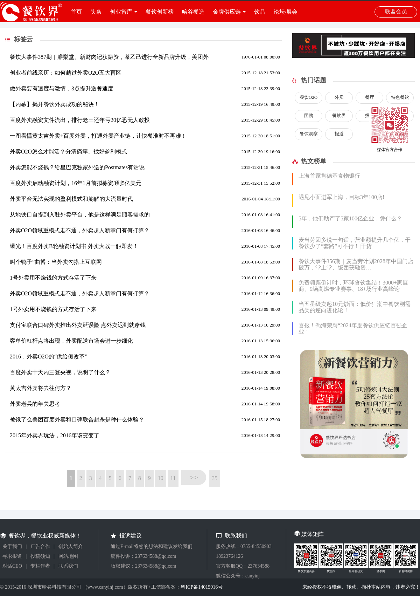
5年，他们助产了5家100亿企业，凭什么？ (350, 218)
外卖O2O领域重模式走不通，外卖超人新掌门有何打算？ (79, 230)
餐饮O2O (308, 97)
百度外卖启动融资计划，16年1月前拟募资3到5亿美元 (75, 183)
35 (214, 478)
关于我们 (12, 546)
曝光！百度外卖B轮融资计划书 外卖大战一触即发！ (74, 246)
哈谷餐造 (193, 12)
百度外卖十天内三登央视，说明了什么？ (60, 372)
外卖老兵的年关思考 (35, 404)
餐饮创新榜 (160, 12)
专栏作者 (40, 566)
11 (173, 478)
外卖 (339, 97)
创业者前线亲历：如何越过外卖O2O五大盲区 (65, 73)
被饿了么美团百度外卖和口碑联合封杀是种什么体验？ (77, 420)
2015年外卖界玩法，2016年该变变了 (54, 435)
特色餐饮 (400, 97)
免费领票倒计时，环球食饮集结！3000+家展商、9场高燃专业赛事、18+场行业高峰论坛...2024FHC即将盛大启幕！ (353, 289)
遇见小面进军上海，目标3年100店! (341, 197)
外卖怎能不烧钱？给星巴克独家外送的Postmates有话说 (77, 167)
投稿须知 (40, 556)
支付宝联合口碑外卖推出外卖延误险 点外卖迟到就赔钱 (78, 325)
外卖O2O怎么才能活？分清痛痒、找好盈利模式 (68, 152)
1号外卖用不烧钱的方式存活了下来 (53, 278)
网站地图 (68, 556)
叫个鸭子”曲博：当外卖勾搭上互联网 (56, 262)
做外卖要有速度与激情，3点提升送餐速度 (61, 88)
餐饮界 (339, 115)
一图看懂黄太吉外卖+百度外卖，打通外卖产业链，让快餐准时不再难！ (98, 136)
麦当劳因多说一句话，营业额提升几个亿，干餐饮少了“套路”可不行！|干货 (355, 243)
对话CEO (12, 566)
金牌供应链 (227, 12)
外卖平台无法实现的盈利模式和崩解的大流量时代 (71, 199)
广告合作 (40, 546)
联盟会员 (396, 11)
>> (193, 477)
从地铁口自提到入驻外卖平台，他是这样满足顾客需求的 (80, 215)
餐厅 (369, 97)
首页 (76, 12)
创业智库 (121, 12)
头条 (96, 12)
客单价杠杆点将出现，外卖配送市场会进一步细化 (71, 341)
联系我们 (68, 566)
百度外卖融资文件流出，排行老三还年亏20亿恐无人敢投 (80, 120)
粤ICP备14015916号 (202, 587)
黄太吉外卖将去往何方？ (40, 388)
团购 (308, 115)
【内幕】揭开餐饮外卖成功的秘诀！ (54, 104)
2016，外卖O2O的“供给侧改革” (48, 356)
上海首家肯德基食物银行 (329, 176)
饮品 (259, 12)
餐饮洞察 (309, 133)
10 (160, 478)
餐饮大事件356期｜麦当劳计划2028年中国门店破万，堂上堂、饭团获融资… (356, 264)
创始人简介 (70, 546)
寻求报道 (12, 556)
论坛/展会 (286, 12)
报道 (339, 133)
